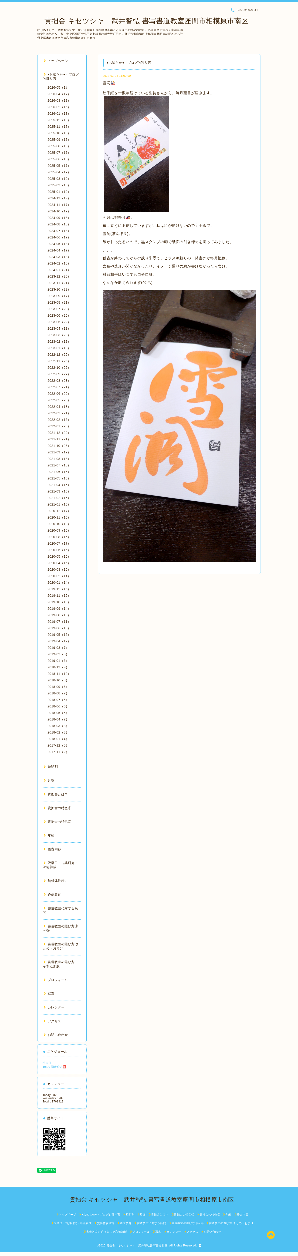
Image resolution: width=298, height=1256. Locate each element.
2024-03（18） (59, 257)
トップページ (56, 61)
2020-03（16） (59, 569)
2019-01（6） (58, 661)
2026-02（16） (59, 107)
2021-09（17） (59, 452)
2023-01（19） (59, 348)
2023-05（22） (59, 322)
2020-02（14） (59, 576)
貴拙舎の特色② (57, 822)
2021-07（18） (59, 465)
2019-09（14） (59, 608)
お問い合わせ (56, 1035)
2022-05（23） (59, 400)
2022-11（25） (59, 361)
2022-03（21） (59, 413)
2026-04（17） (59, 94)
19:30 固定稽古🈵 (54, 1066)
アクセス (52, 1021)
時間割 (51, 767)
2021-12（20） (59, 433)
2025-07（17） (59, 152)
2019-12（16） (59, 589)
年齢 (49, 835)
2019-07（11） (59, 621)
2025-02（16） (59, 185)
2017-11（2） (58, 752)
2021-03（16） (59, 491)
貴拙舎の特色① (57, 808)
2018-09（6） (58, 687)
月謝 (49, 780)
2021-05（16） (59, 478)
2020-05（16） (59, 556)
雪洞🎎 (109, 83)
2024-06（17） (59, 237)
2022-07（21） (59, 387)
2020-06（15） (59, 550)
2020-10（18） (59, 524)
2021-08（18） (59, 459)
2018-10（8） (58, 680)
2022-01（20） (59, 426)
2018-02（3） (58, 732)
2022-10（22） (59, 367)
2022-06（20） (59, 393)
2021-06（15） (59, 472)
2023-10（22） (59, 289)
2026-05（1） (58, 87)
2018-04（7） (58, 719)
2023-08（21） (59, 302)
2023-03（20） (59, 335)
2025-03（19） (59, 179)
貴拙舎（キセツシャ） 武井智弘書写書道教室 (137, 1245)
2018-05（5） (58, 713)
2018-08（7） (58, 693)
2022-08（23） (59, 380)
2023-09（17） (59, 296)
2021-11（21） (59, 439)
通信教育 (52, 894)
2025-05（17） (59, 165)
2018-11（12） (59, 674)
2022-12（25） (59, 354)
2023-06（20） (59, 315)
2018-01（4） (58, 739)
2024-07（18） (59, 231)
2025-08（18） (59, 146)
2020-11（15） (59, 517)
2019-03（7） (58, 648)
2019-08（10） (59, 615)
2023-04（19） (59, 328)
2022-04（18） (59, 407)
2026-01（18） (59, 113)
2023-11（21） (59, 283)
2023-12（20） (59, 276)
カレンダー (54, 1007)
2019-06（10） (59, 628)
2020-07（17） (59, 543)
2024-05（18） (59, 244)
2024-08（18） (59, 224)
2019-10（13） (59, 602)
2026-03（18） (59, 100)
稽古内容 (52, 849)
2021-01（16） (59, 504)
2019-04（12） (59, 641)
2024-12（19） (59, 198)
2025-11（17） (59, 126)
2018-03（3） (58, 726)
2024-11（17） (59, 205)
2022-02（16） (59, 420)
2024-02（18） (59, 263)
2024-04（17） (59, 250)
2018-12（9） (58, 667)
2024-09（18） (59, 218)
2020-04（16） (59, 563)
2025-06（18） (59, 159)
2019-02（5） (58, 654)
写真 (49, 993)
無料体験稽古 (56, 881)
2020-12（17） (59, 511)
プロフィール (56, 980)
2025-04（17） (59, 172)
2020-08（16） (59, 537)
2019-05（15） (59, 634)
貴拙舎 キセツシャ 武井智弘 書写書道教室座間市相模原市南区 (142, 21)
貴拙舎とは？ (56, 794)
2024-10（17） (59, 211)
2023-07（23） (59, 309)
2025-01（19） (59, 192)
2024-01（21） (59, 270)
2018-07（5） (58, 700)
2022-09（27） (59, 374)
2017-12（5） (58, 745)
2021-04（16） (59, 485)
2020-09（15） (59, 530)
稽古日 (47, 1063)
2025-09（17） (59, 139)
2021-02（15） (59, 498)
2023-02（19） (59, 341)
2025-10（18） (59, 133)
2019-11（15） (59, 595)
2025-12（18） (59, 120)
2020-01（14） (59, 582)
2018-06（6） (58, 706)
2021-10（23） (59, 446)
